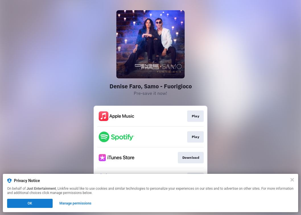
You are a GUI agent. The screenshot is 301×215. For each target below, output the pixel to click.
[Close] (292, 179)
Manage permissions (75, 203)
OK (30, 203)
